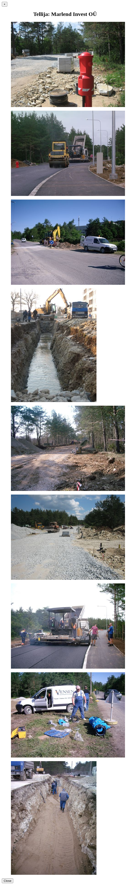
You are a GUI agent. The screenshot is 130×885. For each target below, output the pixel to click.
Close (7, 880)
